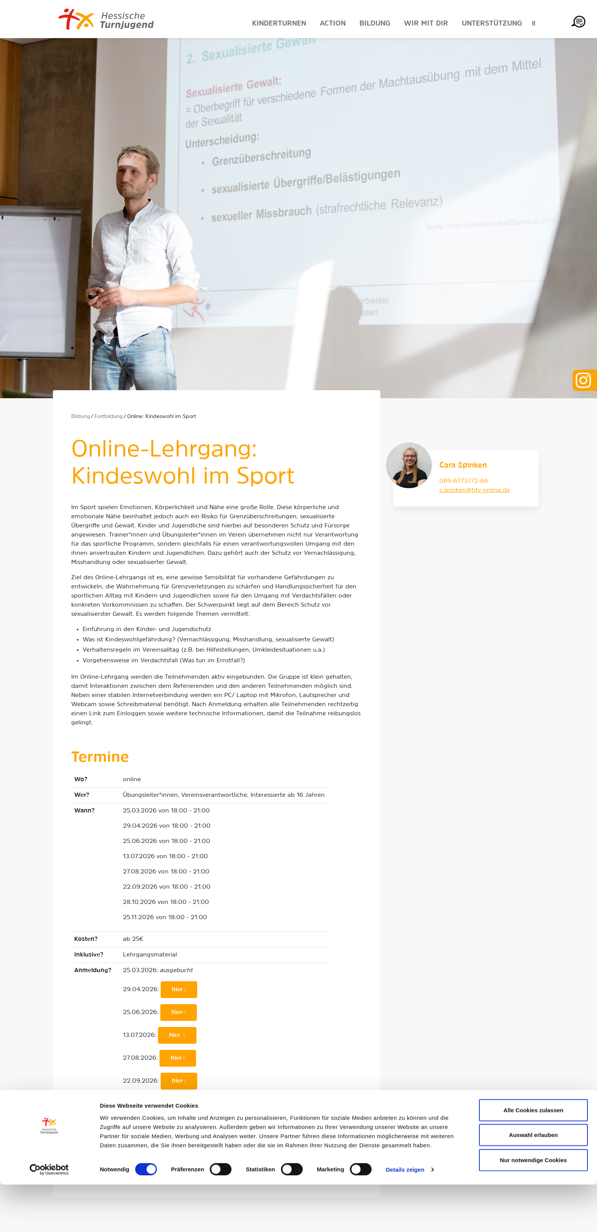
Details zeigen (405, 1217)
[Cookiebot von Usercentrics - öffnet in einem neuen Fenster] (49, 1217)
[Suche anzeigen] (533, 24)
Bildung (80, 416)
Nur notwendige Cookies (533, 1207)
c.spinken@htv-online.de (474, 490)
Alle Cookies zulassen (533, 1157)
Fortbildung (108, 416)
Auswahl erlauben (533, 1182)
